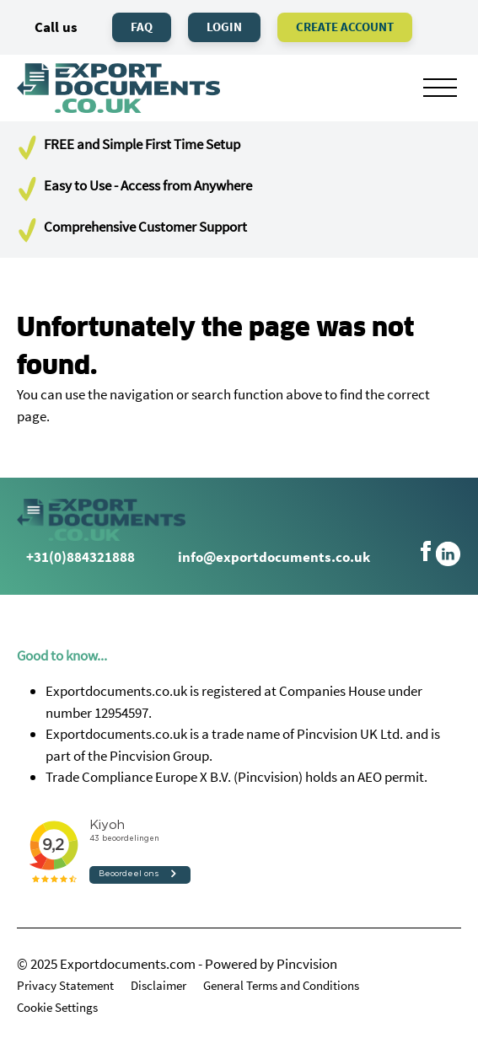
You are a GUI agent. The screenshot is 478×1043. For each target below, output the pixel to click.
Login (224, 27)
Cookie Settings (57, 1007)
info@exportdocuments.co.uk (274, 557)
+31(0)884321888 (76, 557)
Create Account (345, 27)
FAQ (142, 27)
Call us (47, 27)
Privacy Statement (65, 985)
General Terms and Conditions (281, 985)
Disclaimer (158, 985)
